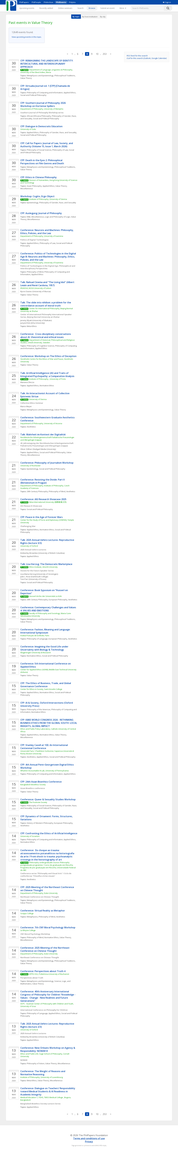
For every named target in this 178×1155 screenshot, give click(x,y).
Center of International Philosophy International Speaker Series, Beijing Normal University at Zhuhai (46, 315)
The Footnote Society (38, 802)
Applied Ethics (70, 92)
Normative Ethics (47, 385)
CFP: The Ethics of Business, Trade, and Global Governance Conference (45, 685)
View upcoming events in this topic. (27, 37)
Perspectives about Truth (31, 977)
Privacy (89, 1141)
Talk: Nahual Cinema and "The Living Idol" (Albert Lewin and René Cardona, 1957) (47, 284)
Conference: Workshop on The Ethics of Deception (48, 356)
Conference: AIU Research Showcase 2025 (43, 499)
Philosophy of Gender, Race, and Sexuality (58, 132)
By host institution (90, 16)
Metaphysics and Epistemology (40, 75)
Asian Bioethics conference (32, 788)
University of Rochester (30, 465)
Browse (92, 8)
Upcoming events (26, 8)
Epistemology (32, 202)
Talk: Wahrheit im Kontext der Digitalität (43, 434)
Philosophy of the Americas (38, 709)
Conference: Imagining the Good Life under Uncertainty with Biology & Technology (44, 648)
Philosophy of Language (37, 638)
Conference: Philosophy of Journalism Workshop (46, 462)
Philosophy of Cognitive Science (40, 345)
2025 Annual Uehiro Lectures (33, 549)
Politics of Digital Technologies (34, 239)
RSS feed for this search (137, 55)
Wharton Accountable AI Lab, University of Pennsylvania (44, 770)
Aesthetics (31, 426)
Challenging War (28, 526)
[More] (122, 8)
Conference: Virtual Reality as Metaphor (42, 910)
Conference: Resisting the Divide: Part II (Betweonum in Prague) (42, 481)
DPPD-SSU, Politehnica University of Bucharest (49, 974)
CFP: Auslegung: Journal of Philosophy (41, 213)
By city (103, 16)
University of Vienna (38, 399)
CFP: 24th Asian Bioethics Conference (41, 781)
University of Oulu (28, 129)
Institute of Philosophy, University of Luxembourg (41, 1077)
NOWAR (23, 1060)
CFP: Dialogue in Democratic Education (41, 126)
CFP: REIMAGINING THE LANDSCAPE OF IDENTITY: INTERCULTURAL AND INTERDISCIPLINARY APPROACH (47, 63)
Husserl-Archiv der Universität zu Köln (45, 596)
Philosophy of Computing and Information (45, 92)
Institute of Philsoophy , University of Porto (47, 379)
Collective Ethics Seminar (31, 403)
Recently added (46, 8)
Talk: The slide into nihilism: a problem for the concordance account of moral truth (46, 304)
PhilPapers (24, 2)
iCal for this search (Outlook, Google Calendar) (147, 58)
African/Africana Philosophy (39, 116)
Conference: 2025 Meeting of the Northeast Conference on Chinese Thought (45, 949)
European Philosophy (58, 599)
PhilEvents (61, 2)
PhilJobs (72, 2)
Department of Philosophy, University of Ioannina (41, 236)
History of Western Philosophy (40, 823)
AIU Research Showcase (31, 506)
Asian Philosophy (34, 186)
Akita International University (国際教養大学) (48, 502)
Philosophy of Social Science (39, 150)
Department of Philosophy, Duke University (39, 893)
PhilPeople (36, 2)
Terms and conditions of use (89, 1138)
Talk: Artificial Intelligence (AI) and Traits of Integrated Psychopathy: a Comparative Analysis (47, 374)
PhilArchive (48, 2)
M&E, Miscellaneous (35, 216)
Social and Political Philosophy (33, 95)
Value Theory (26, 78)
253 (105, 54)
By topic (76, 16)
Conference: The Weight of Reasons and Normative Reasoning (43, 1073)
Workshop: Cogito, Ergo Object (37, 196)
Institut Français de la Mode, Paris (34, 635)
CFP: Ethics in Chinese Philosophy (38, 177)
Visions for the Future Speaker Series (37, 570)
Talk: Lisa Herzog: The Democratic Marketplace (46, 564)
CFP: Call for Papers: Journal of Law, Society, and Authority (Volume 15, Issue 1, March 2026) (46, 145)
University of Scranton (30, 836)
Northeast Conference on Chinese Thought (39, 897)
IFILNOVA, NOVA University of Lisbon (35, 288)
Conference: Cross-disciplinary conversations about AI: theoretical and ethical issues (45, 335)
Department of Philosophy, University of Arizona (41, 423)
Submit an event (107, 8)
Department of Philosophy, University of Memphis (41, 109)
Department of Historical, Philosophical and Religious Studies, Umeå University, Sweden (47, 341)
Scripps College (27, 913)
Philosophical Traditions (64, 75)
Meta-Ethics (32, 326)
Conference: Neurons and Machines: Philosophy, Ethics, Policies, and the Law (47, 232)
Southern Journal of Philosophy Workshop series (42, 112)
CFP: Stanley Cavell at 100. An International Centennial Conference (44, 747)
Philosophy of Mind (35, 272)
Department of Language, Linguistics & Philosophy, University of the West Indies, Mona (46, 71)
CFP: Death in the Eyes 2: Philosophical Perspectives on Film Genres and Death (42, 162)
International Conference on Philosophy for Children (44, 1010)
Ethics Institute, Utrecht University (43, 567)
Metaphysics (32, 916)
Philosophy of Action (35, 1063)
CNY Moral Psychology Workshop (35, 934)
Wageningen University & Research (35, 652)
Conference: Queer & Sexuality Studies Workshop (48, 799)
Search (80, 8)
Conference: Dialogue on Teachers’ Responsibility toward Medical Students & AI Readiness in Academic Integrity (48, 1091)
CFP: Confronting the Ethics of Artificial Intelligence (48, 833)
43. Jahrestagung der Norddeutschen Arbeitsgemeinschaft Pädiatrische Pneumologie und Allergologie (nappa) (47, 444)
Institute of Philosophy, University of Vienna (48, 199)
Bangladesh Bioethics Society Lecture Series (40, 1103)
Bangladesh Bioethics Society (33, 784)
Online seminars (65, 8)
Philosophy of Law (60, 150)
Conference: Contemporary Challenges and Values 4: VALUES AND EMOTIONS (48, 609)
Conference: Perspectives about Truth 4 (42, 971)
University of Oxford (29, 546)
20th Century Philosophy (37, 491)
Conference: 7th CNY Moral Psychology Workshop (47, 927)
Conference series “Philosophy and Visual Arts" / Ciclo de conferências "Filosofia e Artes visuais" (46, 874)
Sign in (167, 2)
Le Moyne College (28, 930)
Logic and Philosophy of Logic (57, 216)
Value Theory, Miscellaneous (57, 1063)
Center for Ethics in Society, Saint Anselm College (41, 689)
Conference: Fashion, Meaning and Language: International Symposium (45, 631)
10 (97, 54)
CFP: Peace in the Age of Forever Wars (41, 517)
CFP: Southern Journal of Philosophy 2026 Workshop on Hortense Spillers (43, 104)
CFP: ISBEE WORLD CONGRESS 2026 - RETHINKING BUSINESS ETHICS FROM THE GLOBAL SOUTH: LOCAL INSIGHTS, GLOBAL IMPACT (49, 723)
